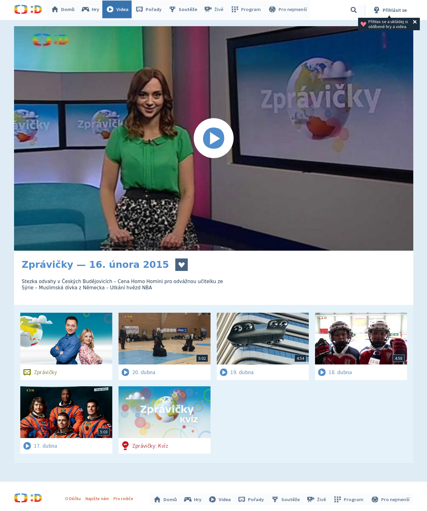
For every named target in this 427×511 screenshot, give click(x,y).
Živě (215, 10)
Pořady (150, 10)
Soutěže (184, 10)
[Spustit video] (213, 138)
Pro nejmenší (288, 10)
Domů (64, 10)
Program (246, 10)
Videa (118, 10)
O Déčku (74, 498)
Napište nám (97, 498)
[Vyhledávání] (353, 10)
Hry (92, 10)
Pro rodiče (124, 498)
